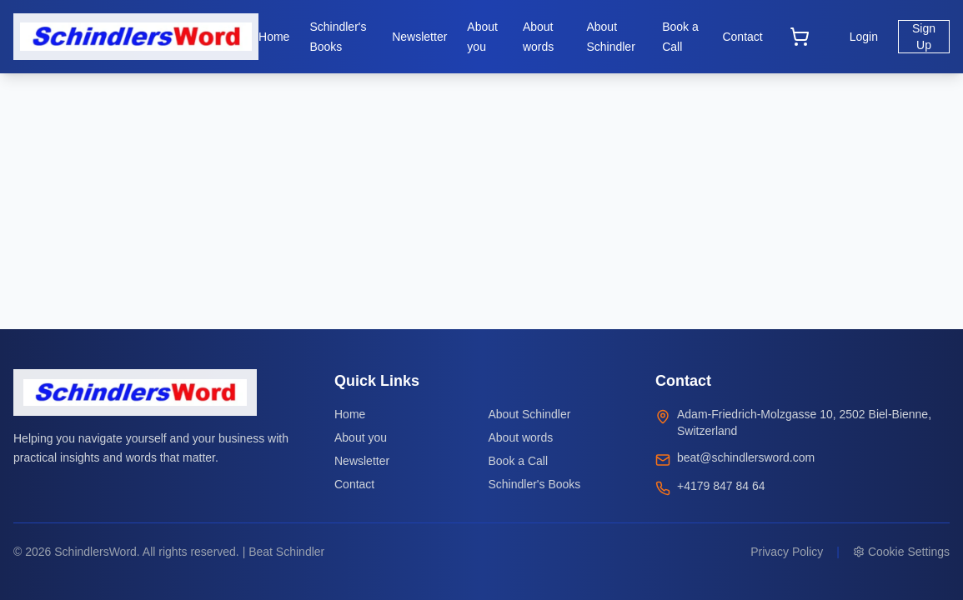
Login (864, 36)
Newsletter (361, 461)
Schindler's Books (535, 484)
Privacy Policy (786, 551)
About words (521, 437)
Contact (354, 484)
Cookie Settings (901, 551)
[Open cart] (799, 36)
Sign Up (923, 37)
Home (349, 414)
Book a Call (519, 461)
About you (360, 437)
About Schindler (530, 414)
